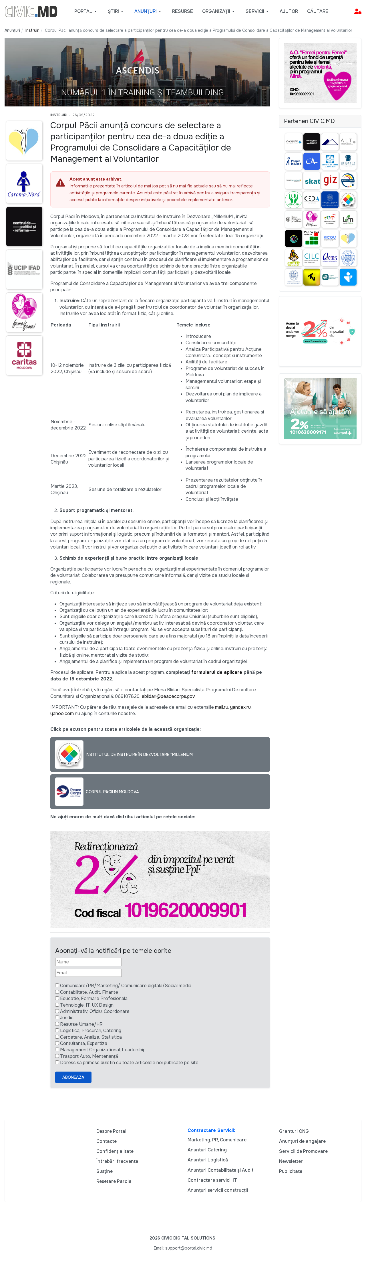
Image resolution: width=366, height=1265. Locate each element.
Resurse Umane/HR (81, 1024)
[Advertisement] (23, 490)
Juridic (66, 1018)
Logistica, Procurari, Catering (90, 1031)
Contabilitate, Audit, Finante (89, 992)
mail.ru (221, 707)
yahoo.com (62, 713)
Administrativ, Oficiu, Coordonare (95, 1011)
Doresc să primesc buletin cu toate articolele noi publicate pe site (129, 1063)
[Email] (88, 973)
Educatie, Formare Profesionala (94, 998)
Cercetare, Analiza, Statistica (91, 1037)
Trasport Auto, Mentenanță (89, 1056)
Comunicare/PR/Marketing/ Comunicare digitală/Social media (125, 986)
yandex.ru (240, 707)
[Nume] (88, 962)
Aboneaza (73, 1077)
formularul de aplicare (216, 672)
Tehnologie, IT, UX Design (87, 1005)
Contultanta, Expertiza (83, 1043)
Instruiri (58, 115)
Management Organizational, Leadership (103, 1050)
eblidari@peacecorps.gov (168, 696)
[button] (86, 11)
